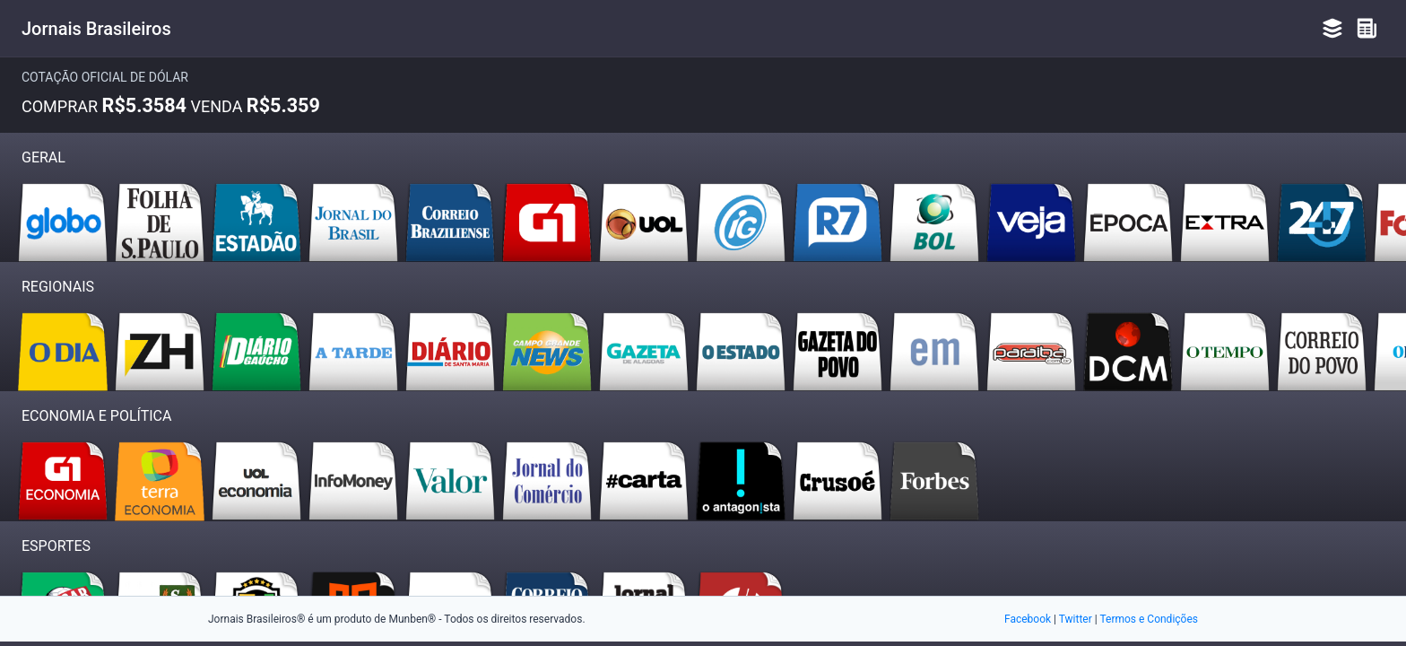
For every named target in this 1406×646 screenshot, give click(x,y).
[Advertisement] (703, 520)
